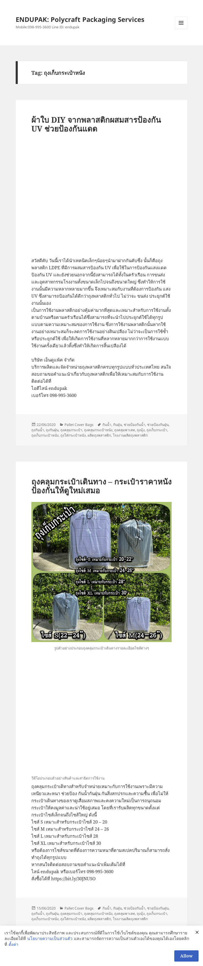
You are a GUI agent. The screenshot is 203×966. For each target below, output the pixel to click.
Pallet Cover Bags (79, 424)
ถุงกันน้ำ (37, 429)
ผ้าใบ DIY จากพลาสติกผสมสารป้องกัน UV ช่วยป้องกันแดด (96, 124)
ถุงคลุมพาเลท (124, 429)
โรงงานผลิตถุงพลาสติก (130, 435)
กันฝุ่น (117, 424)
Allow (186, 956)
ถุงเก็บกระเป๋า (156, 429)
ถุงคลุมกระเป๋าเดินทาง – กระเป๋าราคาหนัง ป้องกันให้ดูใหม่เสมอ (101, 486)
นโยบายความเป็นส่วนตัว (49, 938)
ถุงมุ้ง (141, 429)
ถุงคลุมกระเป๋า (71, 429)
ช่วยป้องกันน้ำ (134, 424)
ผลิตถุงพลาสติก (99, 435)
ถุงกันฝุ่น (52, 429)
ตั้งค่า (13, 944)
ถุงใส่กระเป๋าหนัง (73, 435)
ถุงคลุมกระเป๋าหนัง (98, 429)
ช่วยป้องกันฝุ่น (158, 424)
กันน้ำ (106, 424)
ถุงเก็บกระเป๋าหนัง (45, 435)
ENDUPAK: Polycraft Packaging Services (80, 19)
